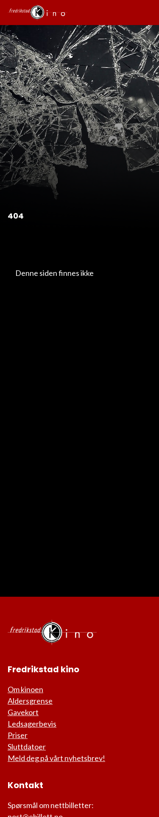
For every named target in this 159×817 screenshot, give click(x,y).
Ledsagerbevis (32, 723)
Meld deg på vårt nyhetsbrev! (56, 758)
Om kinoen (25, 689)
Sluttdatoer (27, 746)
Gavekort (23, 712)
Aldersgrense (30, 700)
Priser (18, 735)
